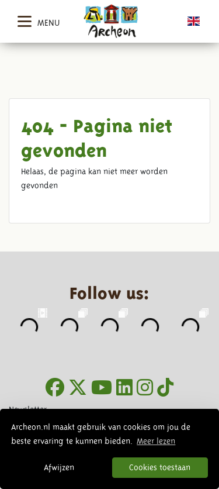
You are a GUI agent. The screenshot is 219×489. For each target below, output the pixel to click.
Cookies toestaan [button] (159, 467)
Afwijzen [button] (59, 467)
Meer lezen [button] (156, 441)
